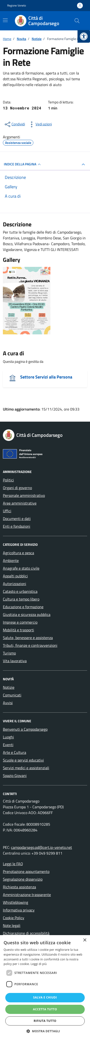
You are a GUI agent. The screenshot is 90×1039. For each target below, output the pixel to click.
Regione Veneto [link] (16, 5)
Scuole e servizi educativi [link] (23, 760)
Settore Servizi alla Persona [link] (46, 377)
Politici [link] (8, 480)
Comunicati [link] (12, 695)
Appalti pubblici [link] (15, 576)
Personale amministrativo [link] (24, 495)
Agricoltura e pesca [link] (18, 553)
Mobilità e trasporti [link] (18, 630)
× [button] (84, 940)
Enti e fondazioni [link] (16, 526)
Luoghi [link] (8, 737)
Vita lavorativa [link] (15, 661)
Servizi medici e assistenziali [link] (26, 768)
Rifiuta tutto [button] (45, 1021)
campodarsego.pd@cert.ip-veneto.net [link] (41, 847)
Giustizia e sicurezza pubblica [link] (26, 614)
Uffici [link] (7, 511)
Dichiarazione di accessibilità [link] (26, 933)
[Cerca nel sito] (77, 21)
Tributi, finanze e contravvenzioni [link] (30, 645)
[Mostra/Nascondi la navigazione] (5, 20)
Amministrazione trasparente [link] (27, 894)
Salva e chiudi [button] (45, 997)
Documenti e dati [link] (17, 518)
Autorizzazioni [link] (14, 584)
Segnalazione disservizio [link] (22, 879)
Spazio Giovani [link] (15, 775)
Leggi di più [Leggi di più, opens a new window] (39, 964)
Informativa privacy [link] (19, 910)
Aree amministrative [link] (19, 503)
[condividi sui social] (14, 124)
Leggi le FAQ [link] (13, 864)
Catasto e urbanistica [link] (20, 591)
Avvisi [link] (8, 703)
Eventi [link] (8, 745)
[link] (84, 36)
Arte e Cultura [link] (14, 752)
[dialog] (45, 987)
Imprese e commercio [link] (20, 622)
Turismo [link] (9, 653)
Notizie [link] (8, 687)
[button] (45, 1031)
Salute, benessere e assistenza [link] (28, 638)
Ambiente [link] (11, 560)
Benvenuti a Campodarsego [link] (25, 729)
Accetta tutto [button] (45, 1009)
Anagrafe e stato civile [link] (21, 568)
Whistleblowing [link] (15, 902)
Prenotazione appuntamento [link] (26, 871)
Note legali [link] (11, 925)
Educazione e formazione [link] (23, 607)
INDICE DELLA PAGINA (23, 164)
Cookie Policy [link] (13, 918)
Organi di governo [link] (17, 488)
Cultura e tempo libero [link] (21, 599)
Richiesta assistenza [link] (19, 887)
